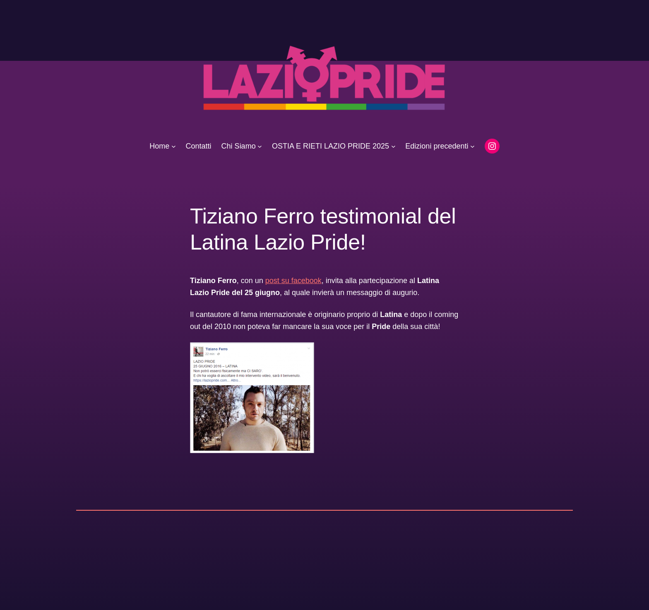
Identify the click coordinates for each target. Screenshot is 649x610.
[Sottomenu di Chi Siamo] (259, 146)
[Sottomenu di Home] (173, 146)
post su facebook (293, 280)
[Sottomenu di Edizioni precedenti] (472, 146)
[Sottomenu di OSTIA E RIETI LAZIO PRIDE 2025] (393, 146)
